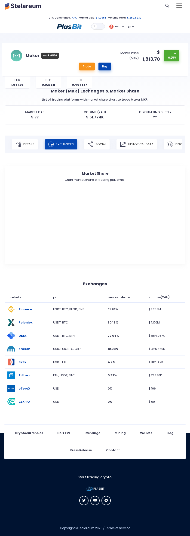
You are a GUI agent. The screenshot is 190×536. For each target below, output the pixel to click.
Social (97, 144)
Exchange (92, 433)
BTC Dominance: (60, 17)
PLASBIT (95, 488)
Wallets (146, 433)
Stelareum (86, 528)
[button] (69, 26)
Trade (87, 66)
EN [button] (129, 27)
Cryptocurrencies (29, 433)
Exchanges (61, 144)
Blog (170, 433)
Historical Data (136, 144)
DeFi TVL (63, 433)
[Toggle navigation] (179, 6)
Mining (120, 433)
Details (24, 144)
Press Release (81, 450)
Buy (104, 66)
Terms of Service (117, 528)
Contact (113, 450)
